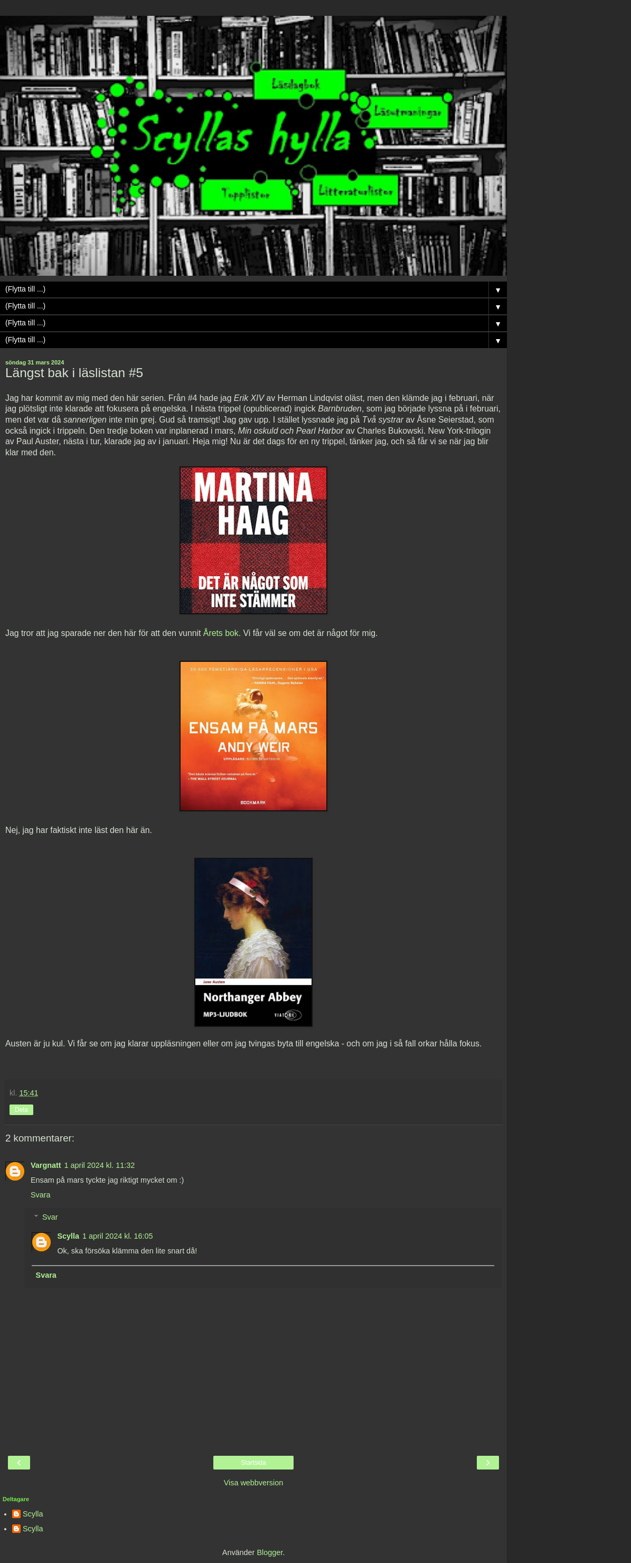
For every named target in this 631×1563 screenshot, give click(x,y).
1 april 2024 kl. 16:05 (117, 1236)
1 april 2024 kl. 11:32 (99, 1165)
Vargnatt (46, 1165)
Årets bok (221, 633)
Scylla (68, 1236)
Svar (50, 1217)
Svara (41, 1195)
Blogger (269, 1552)
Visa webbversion (254, 1482)
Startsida (253, 1462)
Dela (21, 1109)
